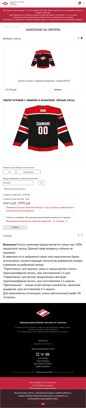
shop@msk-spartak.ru (43, 344)
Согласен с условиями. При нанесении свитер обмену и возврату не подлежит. (38, 217)
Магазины (43, 358)
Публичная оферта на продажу (42, 385)
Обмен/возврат (43, 366)
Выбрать (58, 89)
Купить (15, 227)
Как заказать (43, 361)
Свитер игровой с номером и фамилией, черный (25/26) (44, 80)
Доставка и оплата (43, 364)
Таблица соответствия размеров (14, 189)
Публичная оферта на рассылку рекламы (42, 382)
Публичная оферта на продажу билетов (42, 388)
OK (43, 404)
